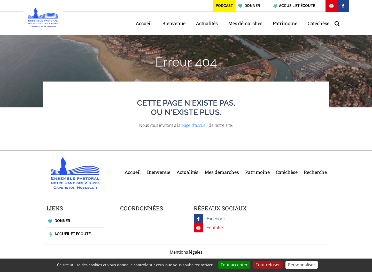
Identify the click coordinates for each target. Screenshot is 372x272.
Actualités (207, 23)
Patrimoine (285, 23)
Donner (59, 221)
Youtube (208, 227)
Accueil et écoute (69, 234)
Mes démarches (245, 23)
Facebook (210, 218)
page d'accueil (194, 125)
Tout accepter (234, 265)
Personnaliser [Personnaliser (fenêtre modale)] (301, 265)
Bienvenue (173, 23)
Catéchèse (318, 23)
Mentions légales (186, 252)
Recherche (315, 172)
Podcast (224, 6)
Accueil (144, 23)
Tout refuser (268, 265)
